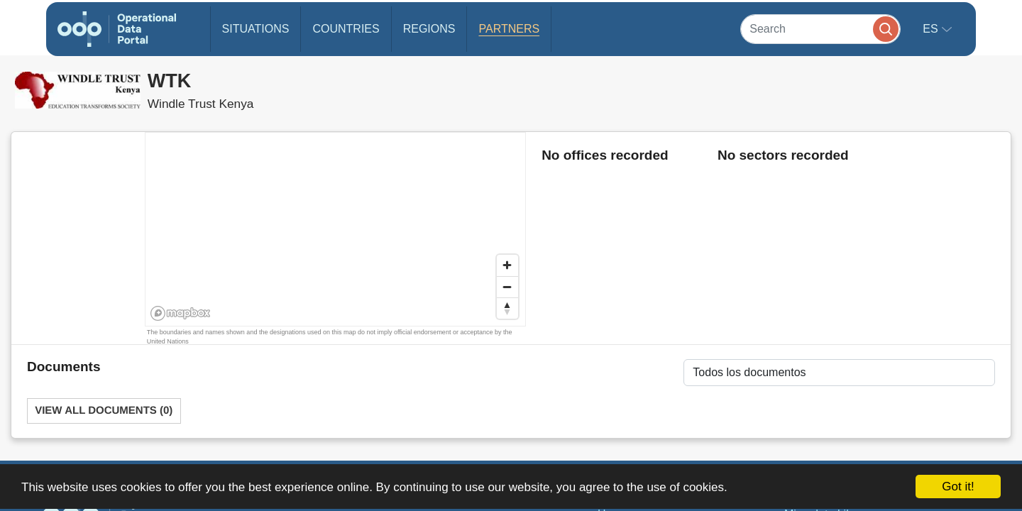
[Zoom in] (507, 265)
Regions (429, 29)
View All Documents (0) (103, 411)
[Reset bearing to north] (507, 308)
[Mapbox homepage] (180, 313)
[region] (336, 230)
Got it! (958, 486)
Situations (256, 29)
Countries (345, 29)
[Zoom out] (507, 286)
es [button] (932, 29)
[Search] (820, 28)
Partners (508, 29)
